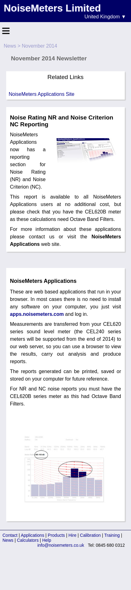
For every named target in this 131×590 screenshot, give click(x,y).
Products (56, 535)
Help (46, 540)
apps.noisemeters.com (37, 314)
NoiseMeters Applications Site (42, 94)
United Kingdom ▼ (105, 16)
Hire (73, 535)
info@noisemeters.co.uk (61, 545)
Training (112, 535)
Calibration (90, 535)
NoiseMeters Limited (52, 8)
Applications (32, 535)
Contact (9, 535)
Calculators (27, 540)
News (10, 46)
